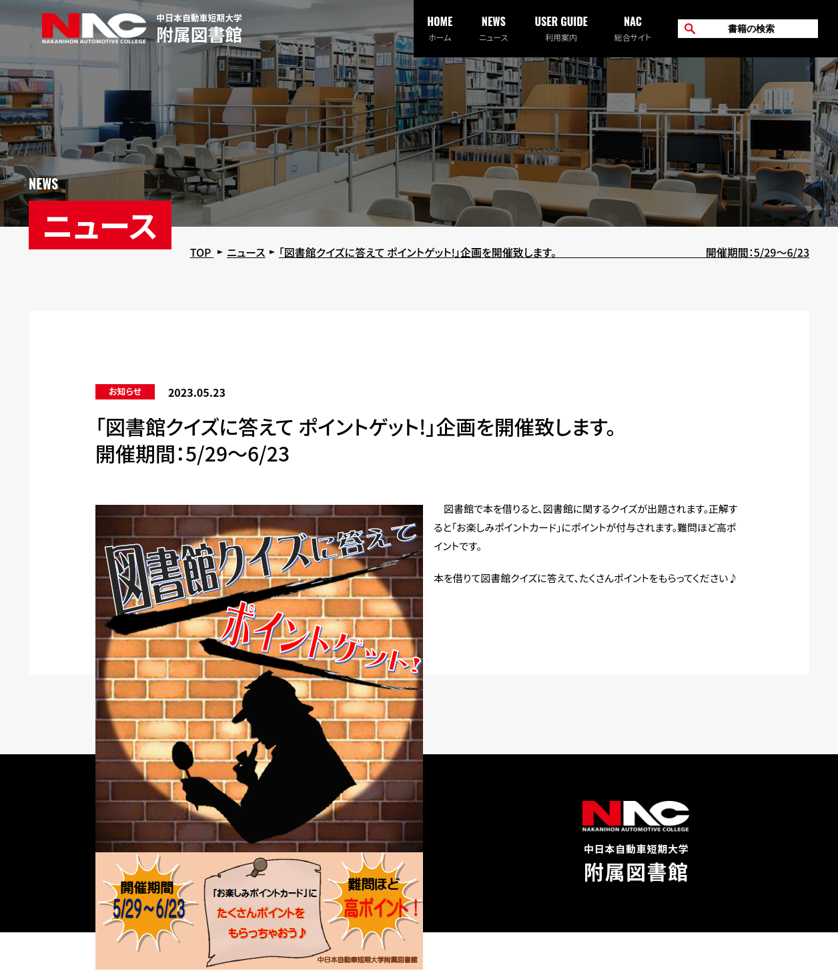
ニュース (493, 28)
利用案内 (560, 28)
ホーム (439, 28)
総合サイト (632, 28)
